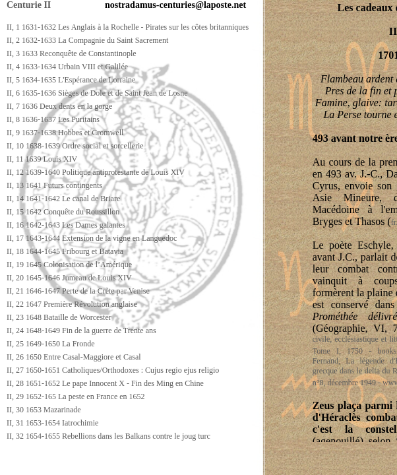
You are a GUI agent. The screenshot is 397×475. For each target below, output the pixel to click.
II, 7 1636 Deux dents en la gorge (59, 106)
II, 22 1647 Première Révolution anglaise (72, 304)
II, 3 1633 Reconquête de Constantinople (72, 53)
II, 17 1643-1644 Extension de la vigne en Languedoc (92, 238)
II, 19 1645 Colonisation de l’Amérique (69, 264)
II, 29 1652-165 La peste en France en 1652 (76, 396)
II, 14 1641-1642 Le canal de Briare (63, 198)
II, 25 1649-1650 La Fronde (51, 343)
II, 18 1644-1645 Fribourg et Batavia (65, 251)
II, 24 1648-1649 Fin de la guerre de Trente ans (81, 330)
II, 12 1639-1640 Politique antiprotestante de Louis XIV (96, 172)
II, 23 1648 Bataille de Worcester (59, 317)
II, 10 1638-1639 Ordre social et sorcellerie (75, 145)
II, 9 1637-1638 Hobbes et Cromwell (65, 132)
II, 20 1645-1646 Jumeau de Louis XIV (69, 277)
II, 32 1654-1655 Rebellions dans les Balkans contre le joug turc (108, 436)
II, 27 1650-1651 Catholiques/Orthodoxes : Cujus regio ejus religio (113, 370)
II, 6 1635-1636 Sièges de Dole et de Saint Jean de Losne (97, 93)
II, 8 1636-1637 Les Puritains (53, 119)
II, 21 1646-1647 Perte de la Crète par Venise (78, 291)
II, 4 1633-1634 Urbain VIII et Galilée (67, 66)
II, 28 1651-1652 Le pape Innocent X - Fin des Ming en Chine (105, 383)
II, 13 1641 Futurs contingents (54, 185)
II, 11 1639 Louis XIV (42, 159)
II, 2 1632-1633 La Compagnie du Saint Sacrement (87, 40)
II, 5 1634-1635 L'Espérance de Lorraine (71, 79)
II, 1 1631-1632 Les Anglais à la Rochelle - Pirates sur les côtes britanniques (128, 27)
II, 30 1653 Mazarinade (44, 409)
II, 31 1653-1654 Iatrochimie (52, 423)
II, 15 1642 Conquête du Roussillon (63, 211)
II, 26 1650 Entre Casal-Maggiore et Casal (74, 357)
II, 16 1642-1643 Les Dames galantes (66, 225)
